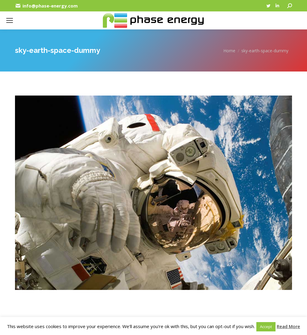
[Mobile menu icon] (9, 20)
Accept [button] (266, 326)
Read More (288, 326)
